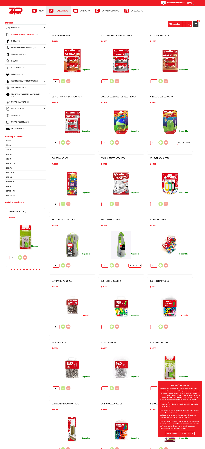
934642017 (143, 430)
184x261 (9, 186)
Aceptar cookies (171, 433)
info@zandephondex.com (149, 433)
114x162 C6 (10, 163)
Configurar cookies (187, 433)
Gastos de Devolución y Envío (81, 437)
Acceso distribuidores (13, 437)
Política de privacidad (78, 432)
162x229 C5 (10, 182)
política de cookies (166, 426)
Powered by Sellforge (190, 446)
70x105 (8, 141)
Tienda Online (10, 427)
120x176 (9, 168)
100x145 (9, 154)
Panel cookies (41, 446)
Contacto (8, 432)
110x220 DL (10, 173)
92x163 (8, 159)
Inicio (7, 423)
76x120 (8, 145)
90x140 (8, 150)
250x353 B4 (10, 195)
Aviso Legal (74, 423)
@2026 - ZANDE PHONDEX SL (17, 446)
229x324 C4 (10, 191)
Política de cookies (77, 427)
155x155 (9, 177)
